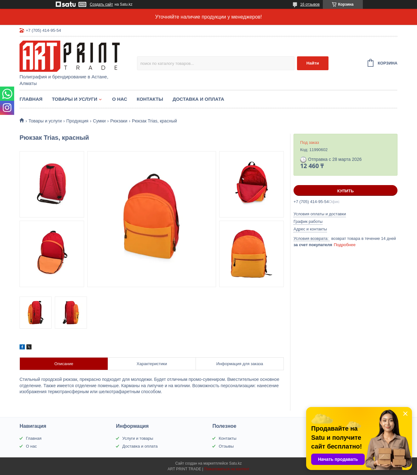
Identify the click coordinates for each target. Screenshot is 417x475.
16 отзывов (310, 4)
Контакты (150, 99)
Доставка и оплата (198, 99)
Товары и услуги (74, 99)
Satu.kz (235, 463)
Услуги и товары (137, 438)
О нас (119, 99)
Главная (31, 99)
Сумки (99, 120)
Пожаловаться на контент (226, 469)
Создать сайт (101, 4)
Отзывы (226, 446)
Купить (345, 191)
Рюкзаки (118, 120)
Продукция (77, 120)
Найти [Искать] (312, 63)
